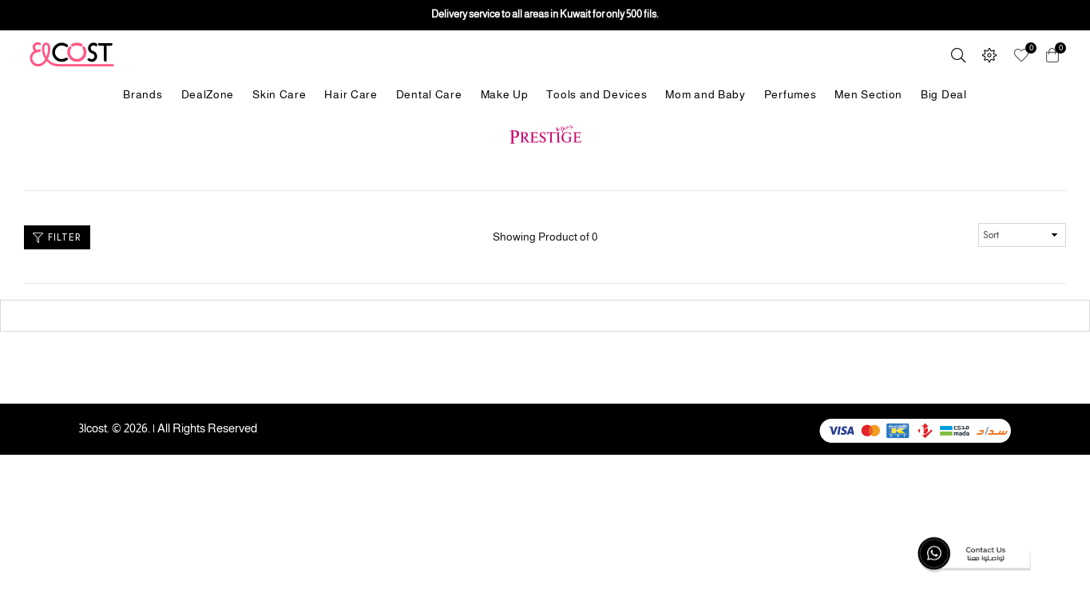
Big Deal (944, 94)
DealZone (208, 94)
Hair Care (350, 94)
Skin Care (279, 94)
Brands (142, 94)
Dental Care (429, 94)
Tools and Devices (596, 94)
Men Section (868, 94)
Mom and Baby (705, 94)
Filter (57, 237)
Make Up (505, 94)
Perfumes (790, 94)
